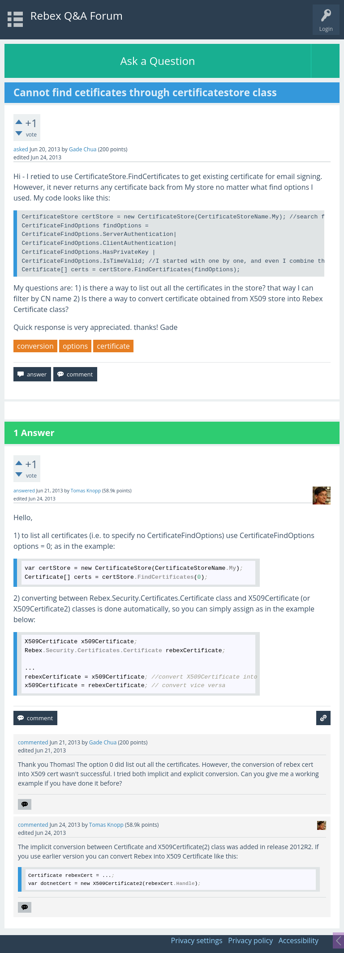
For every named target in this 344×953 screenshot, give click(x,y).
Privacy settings (197, 940)
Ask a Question (157, 60)
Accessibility (298, 940)
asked (20, 149)
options (75, 346)
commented (33, 742)
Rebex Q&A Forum (76, 15)
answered (24, 490)
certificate (113, 346)
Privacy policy (250, 940)
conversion (35, 346)
